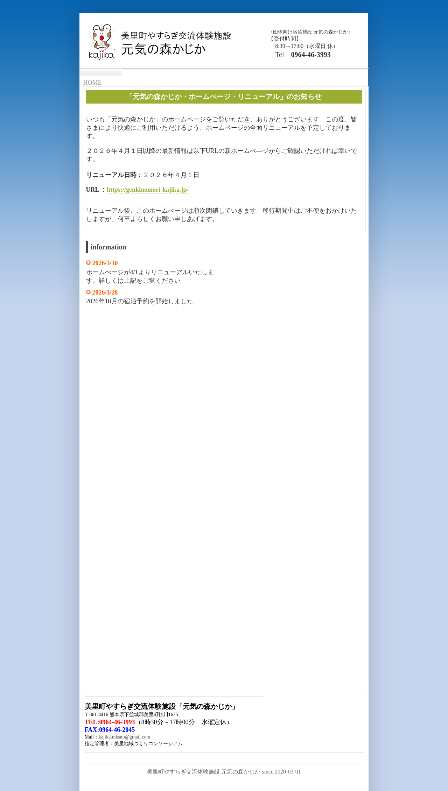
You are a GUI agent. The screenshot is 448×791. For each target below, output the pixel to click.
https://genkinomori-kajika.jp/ (148, 189)
